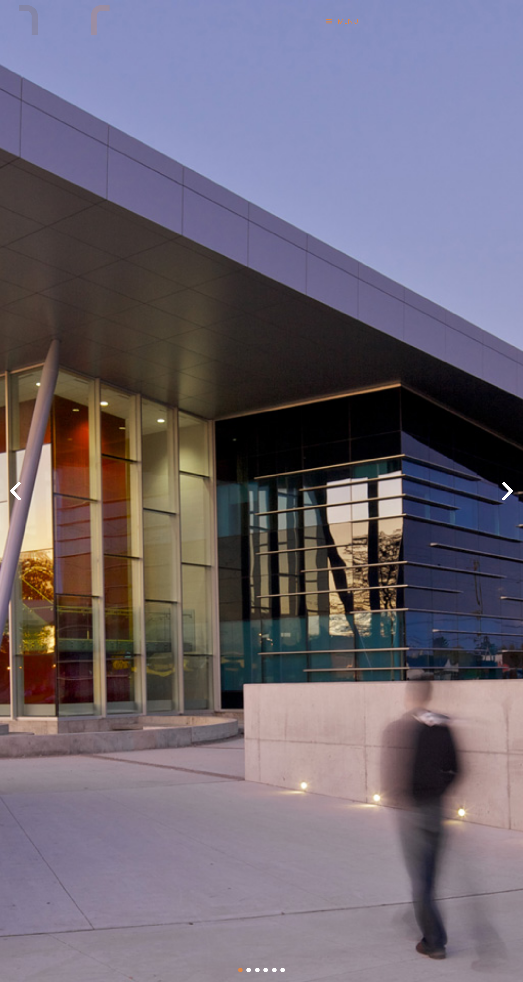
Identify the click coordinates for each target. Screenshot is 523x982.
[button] (320, 21)
